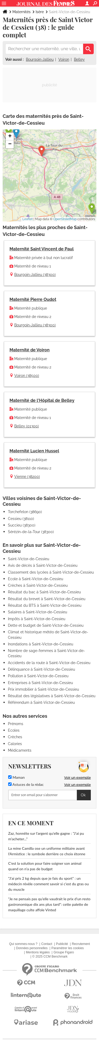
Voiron (63, 59)
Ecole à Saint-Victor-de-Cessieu (35, 579)
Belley (79, 59)
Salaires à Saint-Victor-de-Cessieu (37, 612)
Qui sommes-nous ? (23, 944)
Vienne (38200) (27, 476)
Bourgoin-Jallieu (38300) (35, 274)
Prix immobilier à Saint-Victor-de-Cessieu (43, 689)
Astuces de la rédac (26, 784)
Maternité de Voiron (30, 349)
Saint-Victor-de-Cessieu (28, 559)
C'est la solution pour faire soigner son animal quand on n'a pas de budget (44, 866)
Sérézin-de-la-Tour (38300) (31, 532)
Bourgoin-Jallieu (40, 59)
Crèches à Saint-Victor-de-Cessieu (38, 585)
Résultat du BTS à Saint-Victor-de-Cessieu (44, 605)
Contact (46, 944)
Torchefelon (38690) (25, 512)
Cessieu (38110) (21, 519)
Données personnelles (32, 948)
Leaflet (27, 219)
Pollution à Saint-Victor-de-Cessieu (38, 676)
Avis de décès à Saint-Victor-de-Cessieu (42, 565)
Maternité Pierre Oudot (33, 299)
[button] (41, 151)
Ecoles (14, 730)
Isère (40, 12)
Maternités (21, 12)
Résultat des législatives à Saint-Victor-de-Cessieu (51, 696)
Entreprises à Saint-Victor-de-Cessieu (40, 683)
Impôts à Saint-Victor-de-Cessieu (36, 619)
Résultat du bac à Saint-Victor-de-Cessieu (44, 592)
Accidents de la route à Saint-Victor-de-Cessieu (49, 663)
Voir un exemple (77, 778)
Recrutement (81, 944)
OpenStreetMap (65, 219)
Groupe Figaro (64, 952)
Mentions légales (38, 952)
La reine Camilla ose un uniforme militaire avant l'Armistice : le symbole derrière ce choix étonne (46, 851)
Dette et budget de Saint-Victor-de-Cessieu (45, 625)
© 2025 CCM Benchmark (50, 956)
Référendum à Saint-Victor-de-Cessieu (41, 702)
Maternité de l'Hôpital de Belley (42, 400)
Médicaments (19, 750)
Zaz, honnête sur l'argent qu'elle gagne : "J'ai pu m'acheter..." (46, 836)
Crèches (15, 737)
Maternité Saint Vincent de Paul (42, 248)
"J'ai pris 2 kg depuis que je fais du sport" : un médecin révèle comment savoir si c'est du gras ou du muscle (48, 884)
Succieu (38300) (21, 525)
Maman (16, 777)
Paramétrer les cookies (67, 948)
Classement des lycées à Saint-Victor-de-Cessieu (51, 572)
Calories (15, 744)
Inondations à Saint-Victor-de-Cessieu (40, 644)
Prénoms (15, 724)
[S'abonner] (49, 795)
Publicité (62, 944)
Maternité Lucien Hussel (34, 450)
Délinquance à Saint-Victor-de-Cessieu (41, 669)
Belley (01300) (26, 426)
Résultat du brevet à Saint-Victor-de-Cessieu (46, 599)
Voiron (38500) (26, 375)
